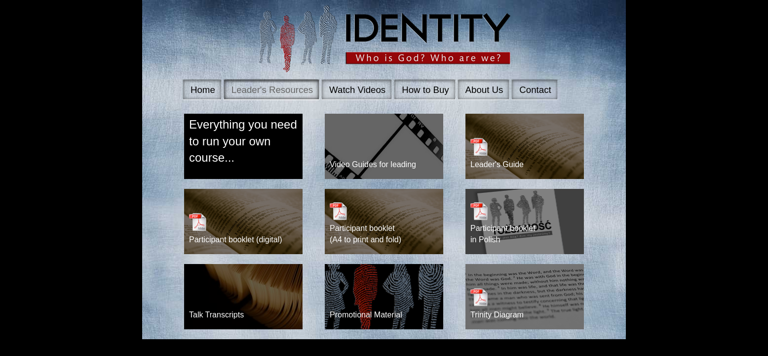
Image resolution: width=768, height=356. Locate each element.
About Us (484, 90)
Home (203, 90)
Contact (535, 90)
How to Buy (425, 90)
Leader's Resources (272, 90)
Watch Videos (357, 90)
